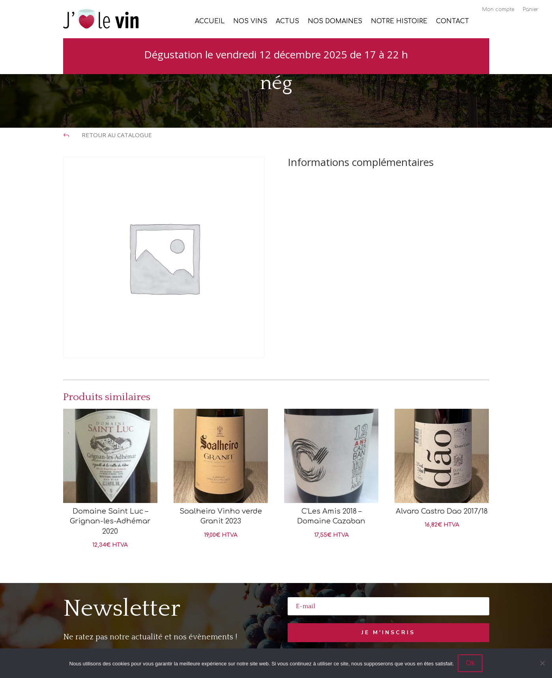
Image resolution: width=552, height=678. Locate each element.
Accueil (210, 22)
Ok (470, 663)
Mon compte (498, 9)
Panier (530, 9)
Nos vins (250, 22)
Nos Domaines (335, 22)
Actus (287, 22)
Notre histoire (399, 22)
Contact (452, 22)
